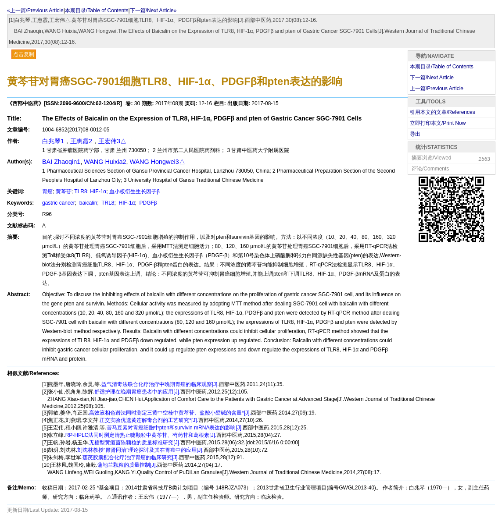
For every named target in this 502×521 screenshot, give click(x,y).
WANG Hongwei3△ (157, 161)
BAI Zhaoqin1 (61, 161)
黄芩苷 (64, 191)
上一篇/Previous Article (436, 88)
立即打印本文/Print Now (438, 123)
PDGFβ (147, 203)
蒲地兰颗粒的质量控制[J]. (127, 465)
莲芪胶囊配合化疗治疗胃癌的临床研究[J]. (130, 457)
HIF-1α (98, 191)
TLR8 (80, 191)
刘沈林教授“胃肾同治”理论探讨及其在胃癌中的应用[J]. (140, 450)
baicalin (87, 203)
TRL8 (107, 203)
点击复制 (23, 54)
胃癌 (47, 191)
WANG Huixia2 (105, 161)
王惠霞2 (81, 141)
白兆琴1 (53, 141)
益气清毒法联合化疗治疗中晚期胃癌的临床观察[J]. (160, 384)
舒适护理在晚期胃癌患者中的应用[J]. (137, 392)
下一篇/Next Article (432, 77)
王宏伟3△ (112, 141)
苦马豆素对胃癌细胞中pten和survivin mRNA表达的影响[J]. (175, 428)
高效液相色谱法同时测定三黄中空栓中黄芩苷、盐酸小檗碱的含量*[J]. (170, 413)
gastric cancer (58, 203)
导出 (415, 134)
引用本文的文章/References (442, 112)
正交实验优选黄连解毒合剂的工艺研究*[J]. (149, 420)
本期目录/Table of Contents (97, 10)
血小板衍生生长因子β (134, 191)
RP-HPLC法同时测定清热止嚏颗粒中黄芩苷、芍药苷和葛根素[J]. (141, 435)
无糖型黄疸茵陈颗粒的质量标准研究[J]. (134, 442)
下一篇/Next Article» (153, 10)
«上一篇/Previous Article (35, 10)
